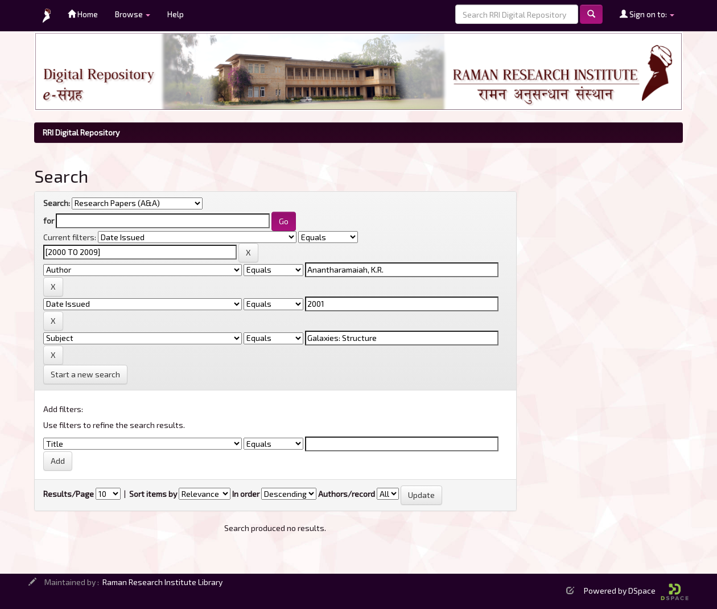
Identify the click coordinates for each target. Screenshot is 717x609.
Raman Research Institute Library (162, 582)
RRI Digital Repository (81, 132)
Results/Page (68, 494)
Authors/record (346, 494)
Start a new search (85, 374)
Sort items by (153, 494)
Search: (56, 203)
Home (83, 14)
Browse (132, 14)
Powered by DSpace (636, 590)
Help (175, 14)
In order (245, 494)
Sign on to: (647, 14)
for (48, 220)
